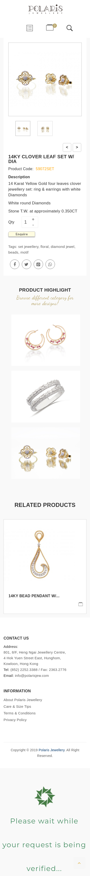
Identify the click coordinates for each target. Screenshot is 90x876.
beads (13, 252)
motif (24, 252)
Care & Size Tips (17, 706)
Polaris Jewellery (51, 750)
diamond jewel (62, 247)
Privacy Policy (15, 720)
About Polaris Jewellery (23, 700)
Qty (11, 222)
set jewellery (28, 247)
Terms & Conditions (20, 713)
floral (44, 247)
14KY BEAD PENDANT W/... (34, 596)
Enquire (22, 234)
